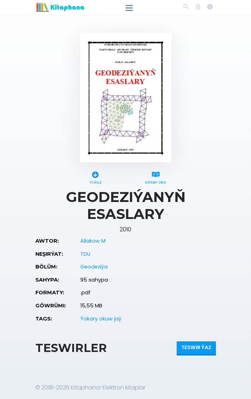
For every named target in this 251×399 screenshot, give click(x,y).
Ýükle (95, 176)
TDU (85, 254)
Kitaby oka (156, 176)
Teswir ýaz (196, 347)
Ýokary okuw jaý (100, 318)
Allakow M (92, 240)
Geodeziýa (94, 266)
